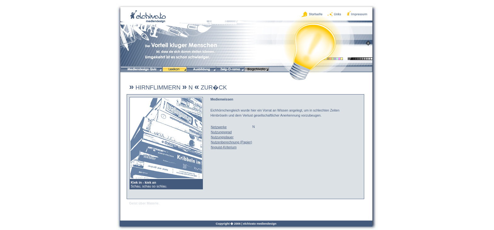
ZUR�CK (210, 87)
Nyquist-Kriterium (224, 147)
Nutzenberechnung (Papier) (231, 142)
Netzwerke (219, 127)
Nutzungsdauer (222, 137)
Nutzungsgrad (221, 132)
